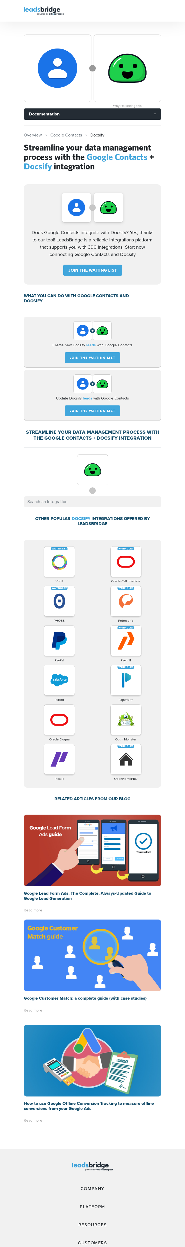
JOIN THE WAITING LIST (92, 270)
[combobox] (92, 501)
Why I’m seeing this (127, 105)
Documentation (44, 114)
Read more (33, 910)
